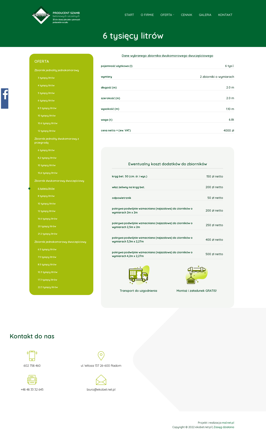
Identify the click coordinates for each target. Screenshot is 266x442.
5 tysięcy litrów (46, 93)
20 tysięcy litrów (47, 226)
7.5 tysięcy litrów (47, 257)
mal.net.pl (228, 422)
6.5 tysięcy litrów (47, 249)
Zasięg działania (224, 427)
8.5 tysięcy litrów (47, 264)
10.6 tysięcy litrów (48, 123)
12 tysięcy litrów (46, 130)
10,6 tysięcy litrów (48, 172)
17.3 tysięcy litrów (47, 279)
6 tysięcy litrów (46, 100)
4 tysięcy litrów (46, 85)
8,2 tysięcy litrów (47, 157)
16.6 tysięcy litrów (47, 218)
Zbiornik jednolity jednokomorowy (56, 70)
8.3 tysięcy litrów (47, 108)
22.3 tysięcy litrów (48, 287)
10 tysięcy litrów (47, 115)
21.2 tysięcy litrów (47, 233)
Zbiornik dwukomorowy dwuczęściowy (59, 180)
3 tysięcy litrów (46, 77)
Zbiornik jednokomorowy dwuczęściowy (60, 241)
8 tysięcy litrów (46, 196)
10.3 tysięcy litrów (48, 272)
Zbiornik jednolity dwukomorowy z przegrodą (56, 140)
